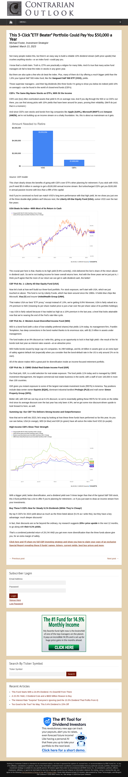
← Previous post (17, 558)
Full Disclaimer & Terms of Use (32, 772)
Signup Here (15, 600)
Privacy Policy (52, 772)
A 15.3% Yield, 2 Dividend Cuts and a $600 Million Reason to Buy (42, 696)
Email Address (15, 579)
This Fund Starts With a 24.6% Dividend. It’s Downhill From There (42, 692)
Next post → (113, 558)
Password (13, 587)
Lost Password (16, 604)
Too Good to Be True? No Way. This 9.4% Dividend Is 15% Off (40, 704)
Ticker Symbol (15, 669)
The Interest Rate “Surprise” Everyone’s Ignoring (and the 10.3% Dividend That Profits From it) (55, 700)
